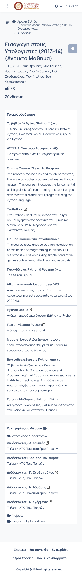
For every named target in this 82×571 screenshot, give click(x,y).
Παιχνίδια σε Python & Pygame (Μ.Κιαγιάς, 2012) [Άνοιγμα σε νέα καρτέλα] (34, 269)
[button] (59, 6)
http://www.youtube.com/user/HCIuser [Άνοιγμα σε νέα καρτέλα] (34, 284)
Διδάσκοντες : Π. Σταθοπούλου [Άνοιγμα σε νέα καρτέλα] (32, 472)
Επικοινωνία (38, 549)
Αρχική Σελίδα (24, 21)
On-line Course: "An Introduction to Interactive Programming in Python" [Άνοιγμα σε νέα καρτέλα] (34, 239)
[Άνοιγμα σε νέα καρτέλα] (13, 88)
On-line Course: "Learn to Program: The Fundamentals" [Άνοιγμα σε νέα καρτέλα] (34, 168)
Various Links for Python (28, 521)
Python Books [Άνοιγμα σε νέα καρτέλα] (19, 310)
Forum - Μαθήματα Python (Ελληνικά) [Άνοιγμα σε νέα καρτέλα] (34, 399)
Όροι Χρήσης (23, 558)
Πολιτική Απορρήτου (53, 558)
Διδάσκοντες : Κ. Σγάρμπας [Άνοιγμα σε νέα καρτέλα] (29, 502)
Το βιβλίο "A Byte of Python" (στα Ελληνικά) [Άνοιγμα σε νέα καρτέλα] (34, 123)
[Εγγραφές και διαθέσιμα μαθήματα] (7, 6)
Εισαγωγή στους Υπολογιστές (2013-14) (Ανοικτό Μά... (45, 26)
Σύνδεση (72, 6)
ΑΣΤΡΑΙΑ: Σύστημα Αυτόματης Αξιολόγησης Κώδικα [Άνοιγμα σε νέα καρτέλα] (34, 148)
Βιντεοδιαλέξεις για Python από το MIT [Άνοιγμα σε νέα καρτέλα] (34, 359)
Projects (17, 515)
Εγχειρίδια (60, 549)
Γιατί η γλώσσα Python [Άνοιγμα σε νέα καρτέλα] (26, 324)
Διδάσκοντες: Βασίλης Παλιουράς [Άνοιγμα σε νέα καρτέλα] (34, 458)
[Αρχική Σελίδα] (26, 6)
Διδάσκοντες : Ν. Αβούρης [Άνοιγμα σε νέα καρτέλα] (28, 487)
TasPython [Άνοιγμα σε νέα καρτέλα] (17, 209)
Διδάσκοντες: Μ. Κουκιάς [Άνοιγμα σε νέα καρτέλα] (28, 443)
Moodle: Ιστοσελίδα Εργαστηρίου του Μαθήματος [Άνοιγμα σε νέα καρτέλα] (34, 339)
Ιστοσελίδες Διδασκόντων (29, 436)
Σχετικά (20, 549)
